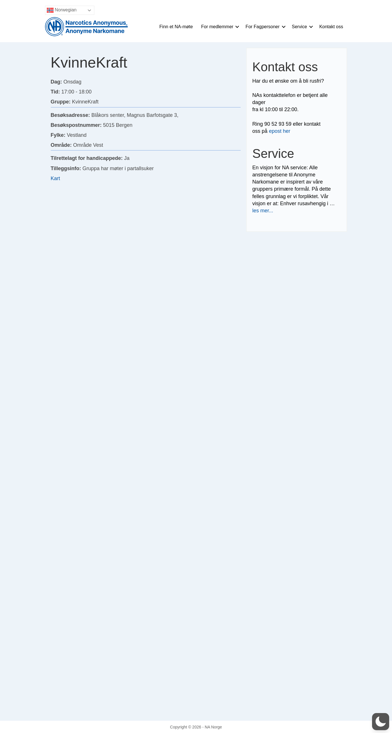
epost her (279, 131)
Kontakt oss (331, 26)
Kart (55, 178)
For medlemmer (217, 26)
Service (299, 26)
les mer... (262, 210)
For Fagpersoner (262, 26)
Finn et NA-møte (176, 26)
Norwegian (62, 10)
